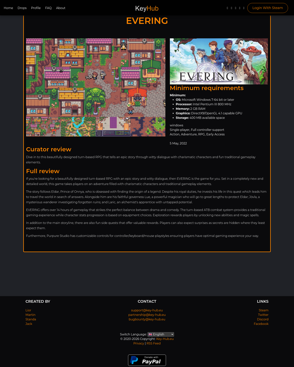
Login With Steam (267, 8)
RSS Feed (153, 343)
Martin (30, 315)
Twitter (263, 315)
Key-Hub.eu (165, 339)
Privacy (138, 343)
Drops (22, 8)
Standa (31, 319)
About (60, 8)
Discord (262, 319)
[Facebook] (227, 9)
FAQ (48, 8)
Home (8, 8)
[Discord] (239, 9)
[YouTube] (235, 9)
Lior (28, 310)
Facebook (261, 324)
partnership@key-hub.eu (147, 315)
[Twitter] (231, 9)
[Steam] (243, 9)
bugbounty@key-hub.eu (147, 319)
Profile (36, 8)
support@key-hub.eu (147, 310)
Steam (263, 310)
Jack (29, 324)
